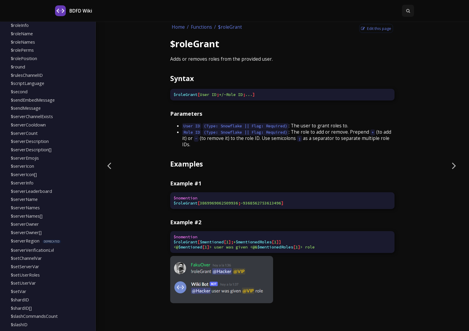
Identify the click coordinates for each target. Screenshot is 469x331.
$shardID (20, 300)
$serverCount (24, 133)
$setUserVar (23, 283)
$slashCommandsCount (34, 316)
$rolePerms (22, 50)
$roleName (22, 33)
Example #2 (185, 222)
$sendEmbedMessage (33, 100)
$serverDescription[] (31, 149)
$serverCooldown (28, 125)
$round (18, 67)
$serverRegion (25, 241)
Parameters (186, 113)
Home (178, 27)
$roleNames (23, 42)
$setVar (18, 291)
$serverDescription (30, 141)
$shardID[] (21, 308)
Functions (201, 27)
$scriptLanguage (27, 83)
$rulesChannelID (27, 75)
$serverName (24, 199)
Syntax (182, 78)
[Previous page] (109, 165)
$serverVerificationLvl (32, 250)
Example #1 (185, 183)
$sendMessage (26, 108)
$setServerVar (25, 266)
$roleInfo (20, 25)
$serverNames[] (26, 216)
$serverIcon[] (24, 174)
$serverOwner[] (26, 232)
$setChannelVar (26, 258)
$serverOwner (25, 224)
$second (19, 91)
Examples (186, 164)
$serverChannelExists (32, 116)
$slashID (19, 324)
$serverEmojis (25, 158)
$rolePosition (24, 58)
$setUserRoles (25, 275)
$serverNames (25, 208)
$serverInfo (22, 183)
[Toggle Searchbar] (408, 11)
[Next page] (454, 165)
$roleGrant (230, 27)
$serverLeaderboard (31, 191)
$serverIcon (22, 166)
